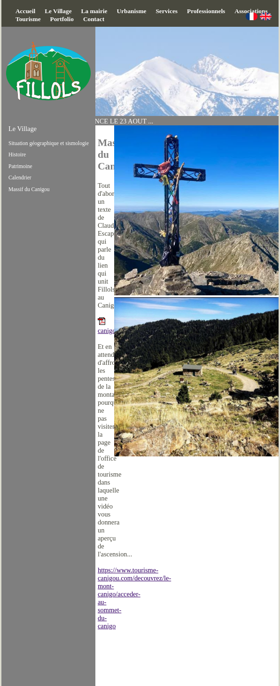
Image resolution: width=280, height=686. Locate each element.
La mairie (94, 11)
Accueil (25, 11)
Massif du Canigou (29, 189)
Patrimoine (20, 166)
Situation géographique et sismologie (48, 143)
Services (167, 11)
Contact (93, 19)
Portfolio (62, 19)
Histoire (17, 154)
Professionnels (206, 11)
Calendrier (19, 177)
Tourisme (28, 19)
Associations (250, 11)
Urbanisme (131, 11)
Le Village (58, 11)
